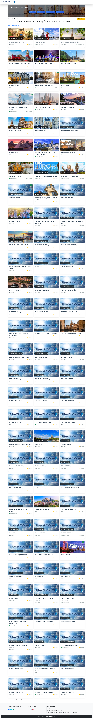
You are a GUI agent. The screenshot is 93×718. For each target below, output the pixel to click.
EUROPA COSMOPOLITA (68, 422)
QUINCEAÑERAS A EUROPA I (69, 645)
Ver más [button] (26, 2)
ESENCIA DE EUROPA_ (67, 357)
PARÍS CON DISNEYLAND (16, 42)
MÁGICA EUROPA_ (40, 466)
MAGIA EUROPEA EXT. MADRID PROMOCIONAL (18, 622)
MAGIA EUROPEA (66, 555)
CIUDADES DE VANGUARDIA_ (69, 312)
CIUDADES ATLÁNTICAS (42, 290)
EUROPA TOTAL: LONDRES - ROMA (19, 357)
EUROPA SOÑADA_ (14, 221)
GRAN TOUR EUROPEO (67, 692)
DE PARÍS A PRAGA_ (15, 379)
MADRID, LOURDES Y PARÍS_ (69, 64)
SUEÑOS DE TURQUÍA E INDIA (18, 555)
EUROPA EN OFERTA (67, 379)
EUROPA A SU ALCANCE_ (16, 466)
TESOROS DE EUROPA (15, 576)
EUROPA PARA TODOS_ (16, 401)
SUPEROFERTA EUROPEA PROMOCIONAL (68, 599)
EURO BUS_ (12, 533)
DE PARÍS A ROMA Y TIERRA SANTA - (71, 333)
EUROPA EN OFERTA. (15, 131)
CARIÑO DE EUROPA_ (67, 266)
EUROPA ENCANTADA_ (41, 312)
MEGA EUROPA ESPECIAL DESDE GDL (46, 176)
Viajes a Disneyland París (13, 25)
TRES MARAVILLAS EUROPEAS (44, 85)
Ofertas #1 (33, 11)
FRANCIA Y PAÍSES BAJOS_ (68, 245)
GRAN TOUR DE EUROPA (42, 509)
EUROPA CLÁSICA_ (40, 576)
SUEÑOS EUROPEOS (67, 198)
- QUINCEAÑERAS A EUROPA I (44, 692)
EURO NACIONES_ (40, 488)
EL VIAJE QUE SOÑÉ (67, 533)
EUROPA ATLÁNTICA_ (15, 422)
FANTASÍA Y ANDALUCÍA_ (68, 290)
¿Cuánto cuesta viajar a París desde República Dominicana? (21, 699)
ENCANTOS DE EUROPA (68, 622)
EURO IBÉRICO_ (65, 576)
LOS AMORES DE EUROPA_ (69, 509)
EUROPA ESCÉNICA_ (41, 533)
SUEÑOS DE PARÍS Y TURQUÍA (70, 42)
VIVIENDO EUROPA (14, 198)
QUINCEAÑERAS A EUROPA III (44, 555)
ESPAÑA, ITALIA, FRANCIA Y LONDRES (46, 333)
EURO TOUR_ (39, 266)
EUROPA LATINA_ (14, 85)
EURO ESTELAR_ (14, 152)
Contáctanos (20, 2)
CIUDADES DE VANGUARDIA (69, 176)
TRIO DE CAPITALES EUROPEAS (70, 131)
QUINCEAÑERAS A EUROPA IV (70, 488)
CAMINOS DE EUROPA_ (16, 488)
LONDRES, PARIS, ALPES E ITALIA (19, 245)
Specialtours (60, 11)
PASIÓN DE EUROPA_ (41, 401)
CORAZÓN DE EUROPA (15, 176)
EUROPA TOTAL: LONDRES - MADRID (20, 444)
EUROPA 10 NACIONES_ (16, 692)
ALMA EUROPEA (66, 444)
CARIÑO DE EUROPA (41, 131)
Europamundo (50, 11)
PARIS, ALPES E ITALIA (67, 107)
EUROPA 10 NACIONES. (68, 669)
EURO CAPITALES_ (14, 598)
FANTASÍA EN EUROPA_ (42, 245)
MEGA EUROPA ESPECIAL (68, 152)
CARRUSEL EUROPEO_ (41, 645)
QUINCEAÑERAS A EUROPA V (43, 422)
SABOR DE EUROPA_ (15, 290)
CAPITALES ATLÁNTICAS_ (42, 379)
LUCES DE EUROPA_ (15, 312)
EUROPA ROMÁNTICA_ (67, 401)
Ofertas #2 (41, 11)
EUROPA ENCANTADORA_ (16, 669)
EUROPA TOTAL (39, 444)
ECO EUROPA (65, 85)
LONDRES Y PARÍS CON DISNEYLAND (20, 64)
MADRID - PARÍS (40, 42)
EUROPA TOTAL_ (66, 466)
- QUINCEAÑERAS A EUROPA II (44, 622)
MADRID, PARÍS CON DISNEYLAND (45, 64)
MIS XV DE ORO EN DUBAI (43, 107)
